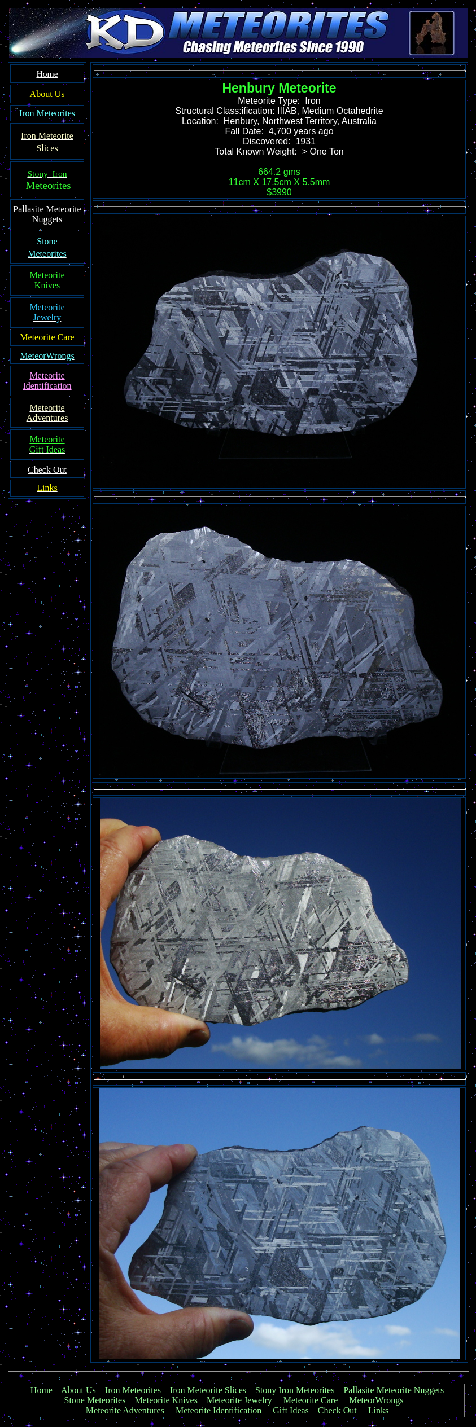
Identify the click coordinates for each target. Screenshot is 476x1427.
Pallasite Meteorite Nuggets (393, 1390)
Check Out (337, 1410)
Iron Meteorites (133, 1390)
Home (41, 1390)
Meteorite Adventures (125, 1410)
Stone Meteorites (95, 1400)
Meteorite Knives (166, 1400)
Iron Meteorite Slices (208, 1390)
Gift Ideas (291, 1410)
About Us (78, 1390)
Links (378, 1410)
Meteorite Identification (218, 1410)
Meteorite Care (310, 1400)
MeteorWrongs (376, 1400)
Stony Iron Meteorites (299, 1390)
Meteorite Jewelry (242, 1400)
